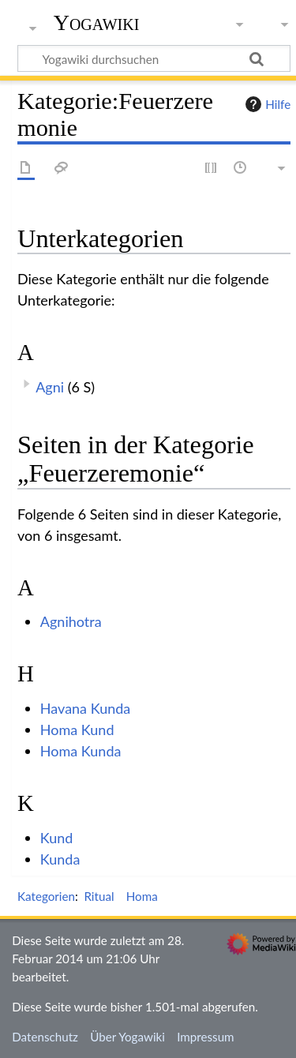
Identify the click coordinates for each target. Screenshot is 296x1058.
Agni (50, 387)
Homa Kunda (81, 751)
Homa (142, 896)
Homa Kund (77, 729)
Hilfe (266, 104)
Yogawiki (97, 23)
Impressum (205, 1037)
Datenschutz (45, 1037)
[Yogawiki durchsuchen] (154, 58)
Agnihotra (71, 621)
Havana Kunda (85, 708)
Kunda (60, 859)
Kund (56, 837)
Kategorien (46, 896)
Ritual (99, 896)
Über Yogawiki (127, 1037)
